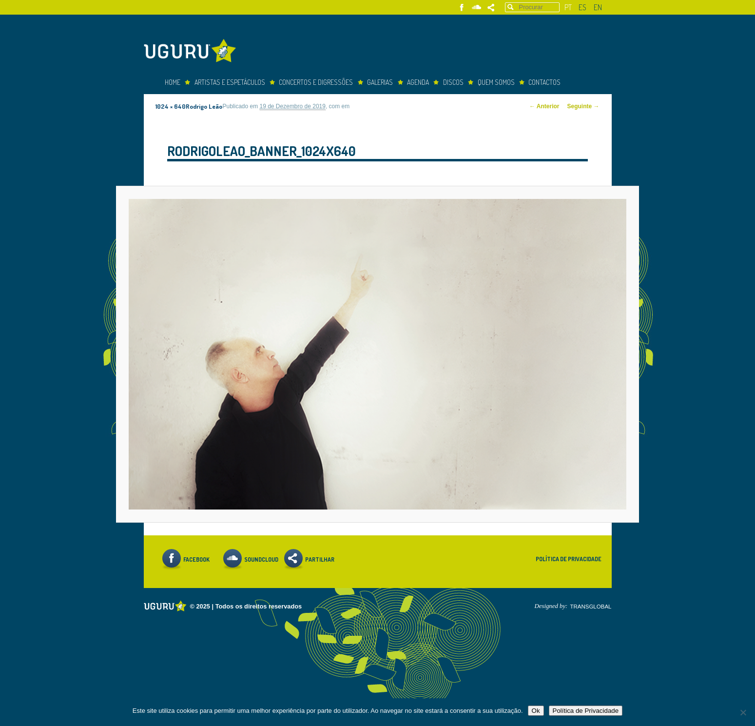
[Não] (743, 712)
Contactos (544, 82)
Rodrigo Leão (204, 106)
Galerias (380, 82)
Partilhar (491, 7)
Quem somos (496, 82)
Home (172, 82)
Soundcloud (476, 7)
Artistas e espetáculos (229, 82)
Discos (453, 82)
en (598, 7)
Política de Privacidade (568, 559)
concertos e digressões (316, 82)
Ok (536, 710)
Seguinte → (583, 106)
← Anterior (544, 106)
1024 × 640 (170, 106)
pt (568, 7)
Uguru (192, 52)
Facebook (462, 7)
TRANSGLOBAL (590, 606)
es (582, 7)
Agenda (418, 82)
